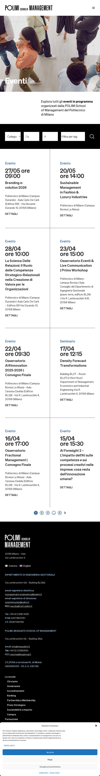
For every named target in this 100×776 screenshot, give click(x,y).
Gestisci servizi (9, 745)
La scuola (10, 677)
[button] (96, 725)
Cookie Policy (44, 773)
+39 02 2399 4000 (17, 613)
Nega (50, 759)
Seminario (67, 341)
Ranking (11, 695)
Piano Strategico (16, 705)
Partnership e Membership (21, 700)
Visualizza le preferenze (50, 766)
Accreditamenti (15, 691)
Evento (10, 163)
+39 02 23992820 (16, 650)
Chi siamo (12, 681)
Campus (11, 714)
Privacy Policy (55, 773)
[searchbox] (73, 136)
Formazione (11, 719)
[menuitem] (11, 566)
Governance (13, 686)
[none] (50, 566)
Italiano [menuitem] (13, 565)
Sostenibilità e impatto (19, 710)
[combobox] (73, 136)
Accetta (50, 752)
